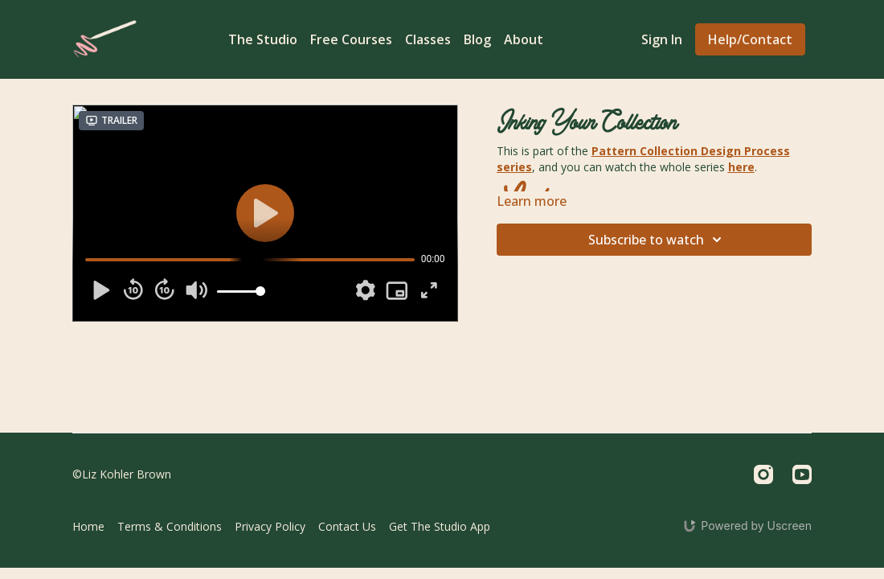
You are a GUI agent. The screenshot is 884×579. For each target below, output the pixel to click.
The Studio (262, 39)
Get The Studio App (439, 526)
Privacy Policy (270, 526)
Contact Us (347, 526)
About (523, 39)
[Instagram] (763, 474)
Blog (477, 39)
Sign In (661, 39)
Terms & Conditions (169, 526)
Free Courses (351, 39)
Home (88, 526)
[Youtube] (802, 474)
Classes (428, 39)
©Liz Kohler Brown (121, 474)
